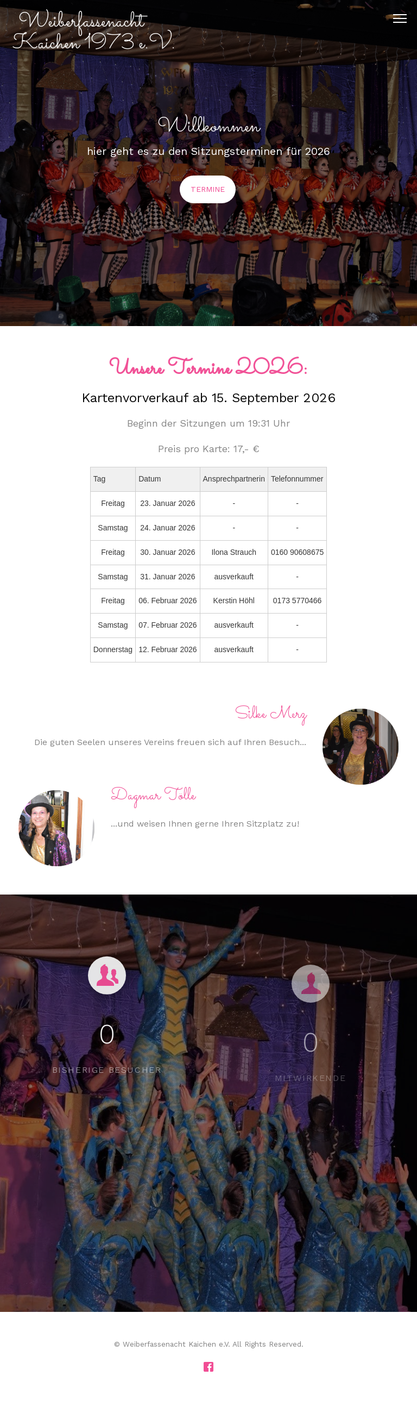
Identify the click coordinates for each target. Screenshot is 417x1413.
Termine (208, 189)
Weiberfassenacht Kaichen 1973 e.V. (94, 32)
